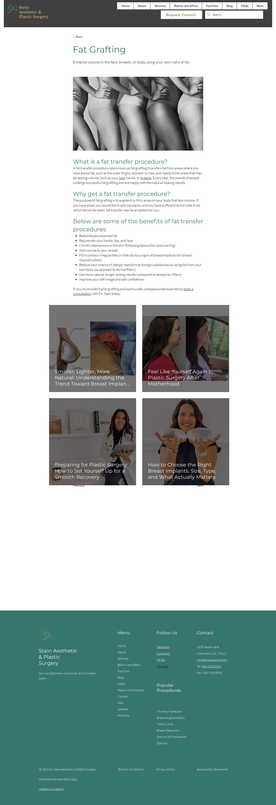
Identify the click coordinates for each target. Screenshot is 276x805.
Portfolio (124, 715)
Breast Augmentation (171, 718)
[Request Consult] (181, 14)
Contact (123, 696)
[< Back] (85, 37)
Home (122, 646)
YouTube (162, 666)
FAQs (121, 684)
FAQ (121, 703)
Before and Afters (129, 665)
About (122, 652)
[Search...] (233, 15)
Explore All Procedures (171, 737)
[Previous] (85, 486)
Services (123, 658)
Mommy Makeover (169, 711)
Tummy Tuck (165, 724)
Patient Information (131, 690)
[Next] (193, 486)
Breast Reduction (168, 730)
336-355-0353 (211, 666)
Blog (121, 677)
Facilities (123, 671)
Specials (123, 709)
